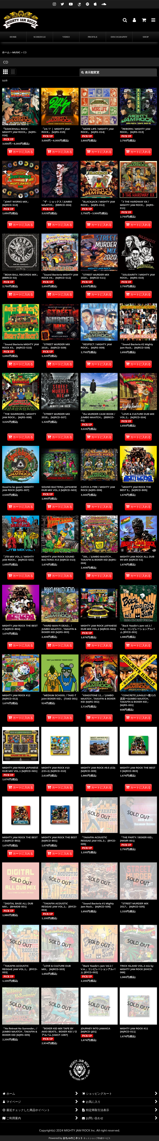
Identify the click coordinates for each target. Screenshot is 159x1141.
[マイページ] (134, 19)
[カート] (143, 19)
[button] (124, 19)
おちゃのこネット (73, 1138)
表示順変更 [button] (90, 72)
